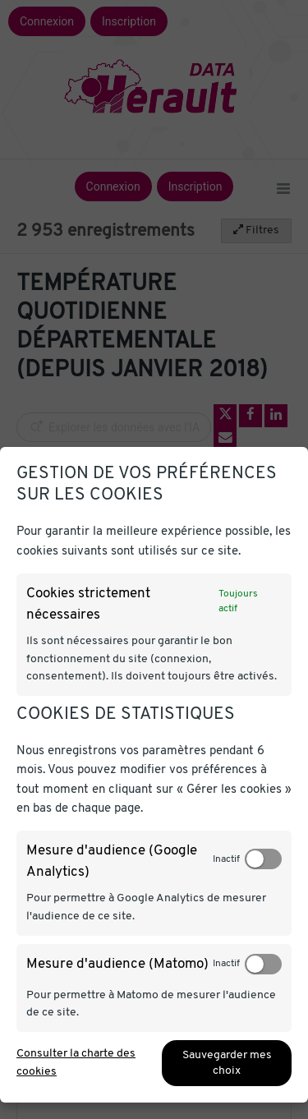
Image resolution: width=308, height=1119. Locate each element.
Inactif (226, 859)
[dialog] (154, 775)
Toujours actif (238, 601)
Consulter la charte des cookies (76, 1063)
